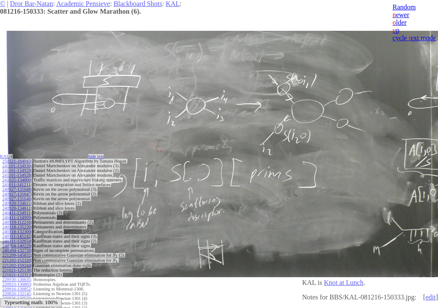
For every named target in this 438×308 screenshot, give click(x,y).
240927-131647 (16, 194)
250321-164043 (16, 161)
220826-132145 (16, 293)
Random (404, 7)
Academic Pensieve (83, 3)
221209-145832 (16, 255)
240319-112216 (16, 222)
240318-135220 (16, 227)
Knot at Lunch (343, 282)
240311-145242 (16, 236)
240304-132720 (16, 250)
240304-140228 (16, 245)
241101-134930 (16, 165)
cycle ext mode (414, 37)
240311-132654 (16, 241)
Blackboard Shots (138, 3)
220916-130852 (16, 289)
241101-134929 (16, 170)
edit (431, 297)
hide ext (96, 156)
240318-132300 (16, 231)
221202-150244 (16, 265)
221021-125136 (16, 270)
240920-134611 (16, 208)
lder (400, 22)
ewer (401, 14)
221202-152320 (16, 260)
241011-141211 (16, 184)
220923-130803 (16, 284)
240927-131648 (16, 189)
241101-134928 (16, 175)
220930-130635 (16, 279)
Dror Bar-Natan (31, 3)
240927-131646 (16, 198)
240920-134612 (16, 203)
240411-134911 (16, 212)
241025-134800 (16, 180)
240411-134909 (16, 217)
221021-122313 (16, 274)
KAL (173, 3)
